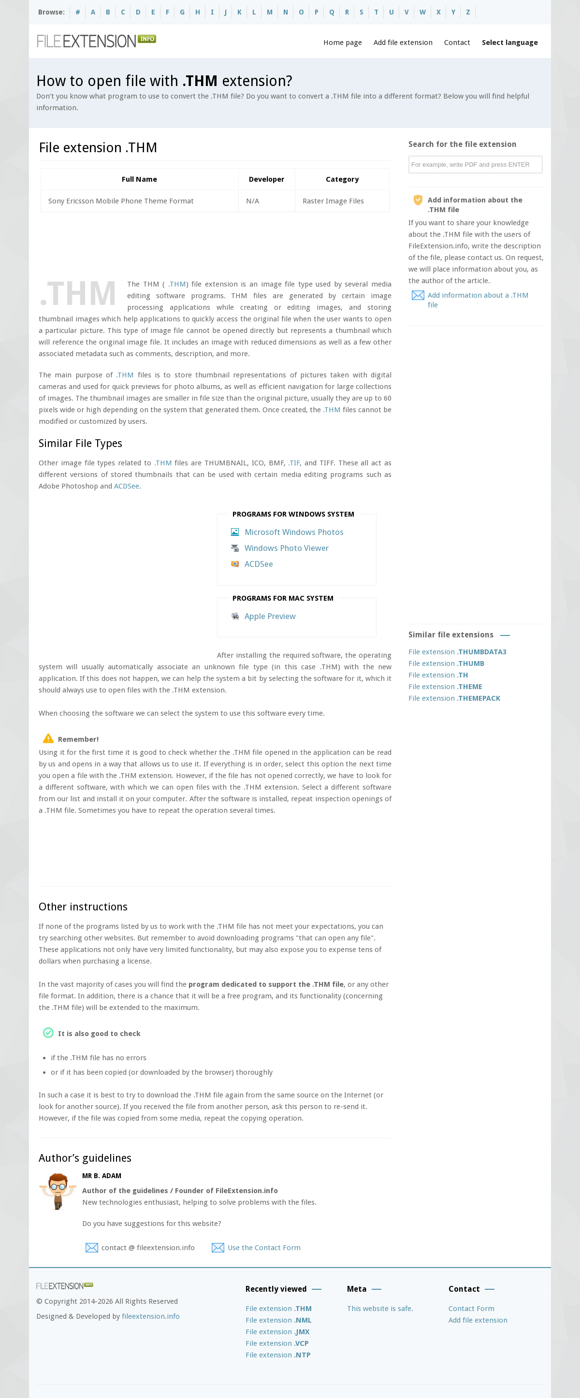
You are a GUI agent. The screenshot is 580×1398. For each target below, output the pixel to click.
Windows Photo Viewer (287, 548)
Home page (342, 42)
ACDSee (126, 486)
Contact (457, 42)
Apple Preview (270, 616)
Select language (510, 42)
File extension (457, 652)
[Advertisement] (215, 243)
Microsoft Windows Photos (294, 532)
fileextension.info (151, 1316)
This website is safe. (380, 1308)
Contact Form (471, 1308)
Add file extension (403, 42)
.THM (177, 284)
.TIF (294, 463)
